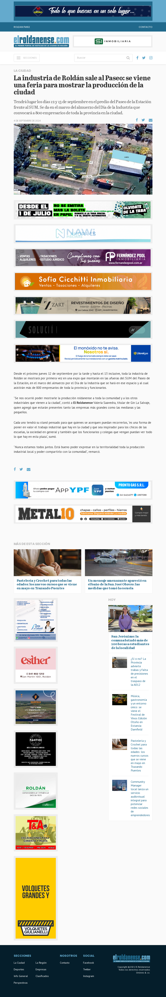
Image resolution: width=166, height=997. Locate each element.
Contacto (145, 27)
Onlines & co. (143, 972)
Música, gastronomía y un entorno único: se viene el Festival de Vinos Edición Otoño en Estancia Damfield (139, 712)
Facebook (88, 962)
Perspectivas (21, 982)
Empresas (41, 969)
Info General (21, 976)
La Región (41, 962)
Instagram (88, 976)
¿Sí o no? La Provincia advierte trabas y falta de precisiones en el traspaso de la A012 (139, 671)
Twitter (87, 969)
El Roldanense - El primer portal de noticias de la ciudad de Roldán (41, 41)
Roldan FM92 (22, 27)
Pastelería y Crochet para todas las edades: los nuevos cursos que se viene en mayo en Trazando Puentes (139, 755)
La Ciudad (19, 962)
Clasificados (42, 976)
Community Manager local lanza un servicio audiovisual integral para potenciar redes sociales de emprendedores (140, 798)
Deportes (19, 969)
